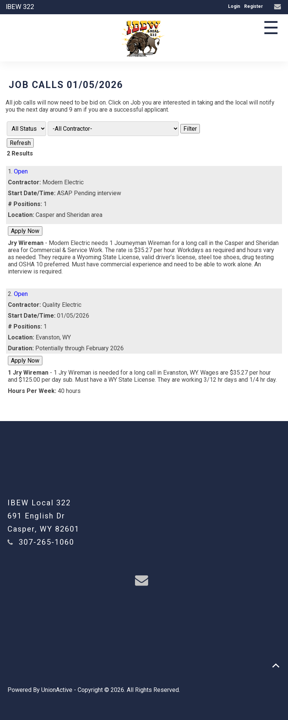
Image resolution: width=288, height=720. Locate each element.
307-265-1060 (46, 542)
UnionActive (56, 689)
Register (253, 6)
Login (234, 6)
